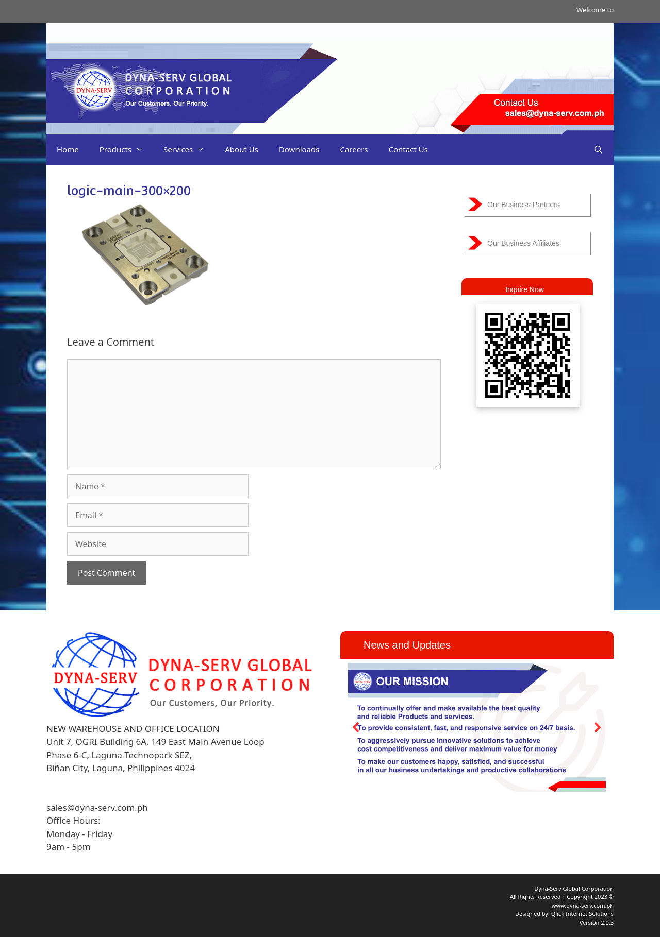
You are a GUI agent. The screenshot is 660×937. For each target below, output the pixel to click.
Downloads (299, 149)
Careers (354, 149)
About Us (241, 149)
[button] (356, 727)
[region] (477, 727)
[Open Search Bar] (598, 149)
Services (188, 149)
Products (126, 149)
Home (68, 149)
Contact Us (408, 149)
